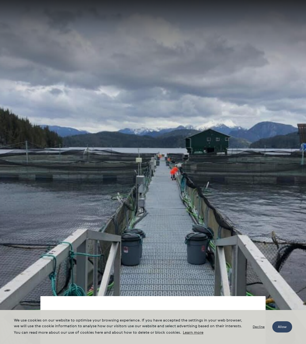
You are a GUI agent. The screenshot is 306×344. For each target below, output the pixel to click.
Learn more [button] (193, 333)
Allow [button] (282, 327)
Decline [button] (259, 327)
